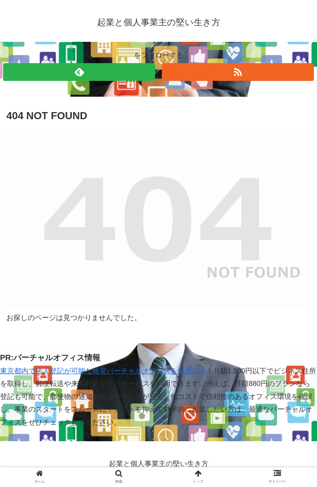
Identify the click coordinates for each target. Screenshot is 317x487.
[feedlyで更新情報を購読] (79, 72)
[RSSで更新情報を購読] (238, 72)
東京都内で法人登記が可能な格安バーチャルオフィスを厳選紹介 (103, 371)
